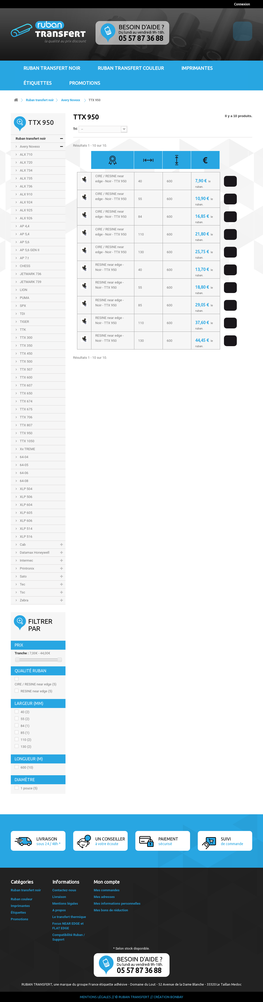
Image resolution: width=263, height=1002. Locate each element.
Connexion (242, 4)
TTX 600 (25, 377)
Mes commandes (106, 890)
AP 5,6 (24, 242)
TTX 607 (25, 385)
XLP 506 (25, 497)
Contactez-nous (64, 890)
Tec (22, 584)
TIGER (24, 322)
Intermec (26, 560)
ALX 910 (25, 194)
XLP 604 (25, 505)
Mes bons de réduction (111, 910)
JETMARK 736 (30, 274)
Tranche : (22, 653)
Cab (22, 544)
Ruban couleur (21, 899)
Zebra (23, 600)
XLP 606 (25, 521)
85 (25, 733)
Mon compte (107, 881)
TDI (22, 314)
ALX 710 (25, 154)
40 (25, 712)
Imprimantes (197, 68)
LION (23, 290)
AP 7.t (24, 258)
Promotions (84, 83)
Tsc (22, 592)
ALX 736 (25, 186)
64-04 (23, 457)
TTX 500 (25, 361)
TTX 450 (25, 353)
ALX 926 (25, 218)
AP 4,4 (24, 226)
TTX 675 (25, 409)
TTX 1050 (26, 441)
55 (25, 719)
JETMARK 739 (30, 282)
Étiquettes (37, 83)
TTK (22, 330)
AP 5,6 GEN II (29, 250)
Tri (75, 129)
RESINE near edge (36, 691)
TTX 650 (25, 393)
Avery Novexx (29, 146)
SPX (22, 306)
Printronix (26, 568)
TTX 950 (25, 433)
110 (26, 740)
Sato (23, 576)
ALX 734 (25, 170)
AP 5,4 (24, 234)
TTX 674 (25, 401)
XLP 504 (25, 489)
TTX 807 (25, 425)
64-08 (23, 481)
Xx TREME (27, 449)
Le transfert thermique (69, 917)
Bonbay (176, 997)
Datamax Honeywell (34, 552)
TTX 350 (25, 345)
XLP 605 (25, 513)
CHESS (24, 266)
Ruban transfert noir (51, 68)
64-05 (23, 465)
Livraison (59, 897)
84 (25, 726)
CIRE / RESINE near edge (35, 684)
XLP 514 (25, 529)
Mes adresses (104, 897)
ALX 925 (25, 210)
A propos (59, 910)
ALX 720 (25, 162)
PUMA (24, 298)
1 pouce (29, 788)
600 (27, 767)
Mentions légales (65, 903)
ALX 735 (25, 178)
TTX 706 (25, 417)
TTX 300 (25, 337)
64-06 (23, 473)
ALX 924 (25, 202)
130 (26, 747)
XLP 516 (25, 536)
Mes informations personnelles (117, 903)
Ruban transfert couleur (131, 68)
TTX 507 (25, 369)
